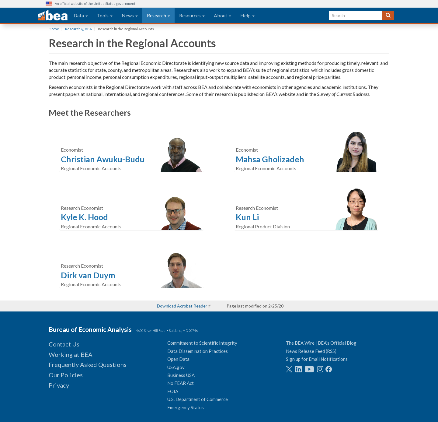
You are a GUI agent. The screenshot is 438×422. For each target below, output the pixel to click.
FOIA (172, 391)
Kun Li (247, 217)
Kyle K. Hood (84, 217)
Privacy (59, 385)
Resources (192, 15)
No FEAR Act (180, 383)
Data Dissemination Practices (197, 351)
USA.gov (176, 367)
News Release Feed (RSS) (311, 351)
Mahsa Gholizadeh (270, 159)
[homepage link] (53, 15)
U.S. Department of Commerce (197, 399)
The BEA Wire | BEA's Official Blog (321, 343)
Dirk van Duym (88, 275)
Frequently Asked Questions (88, 364)
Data (81, 15)
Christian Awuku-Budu (102, 159)
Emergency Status (185, 407)
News (130, 15)
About (222, 15)
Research (158, 15)
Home (54, 28)
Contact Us (64, 344)
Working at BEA (70, 354)
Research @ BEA (78, 28)
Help (247, 15)
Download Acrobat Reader (182, 305)
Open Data (178, 359)
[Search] (388, 15)
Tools (105, 15)
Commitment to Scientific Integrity (202, 343)
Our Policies (66, 374)
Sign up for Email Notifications (317, 359)
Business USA (181, 375)
